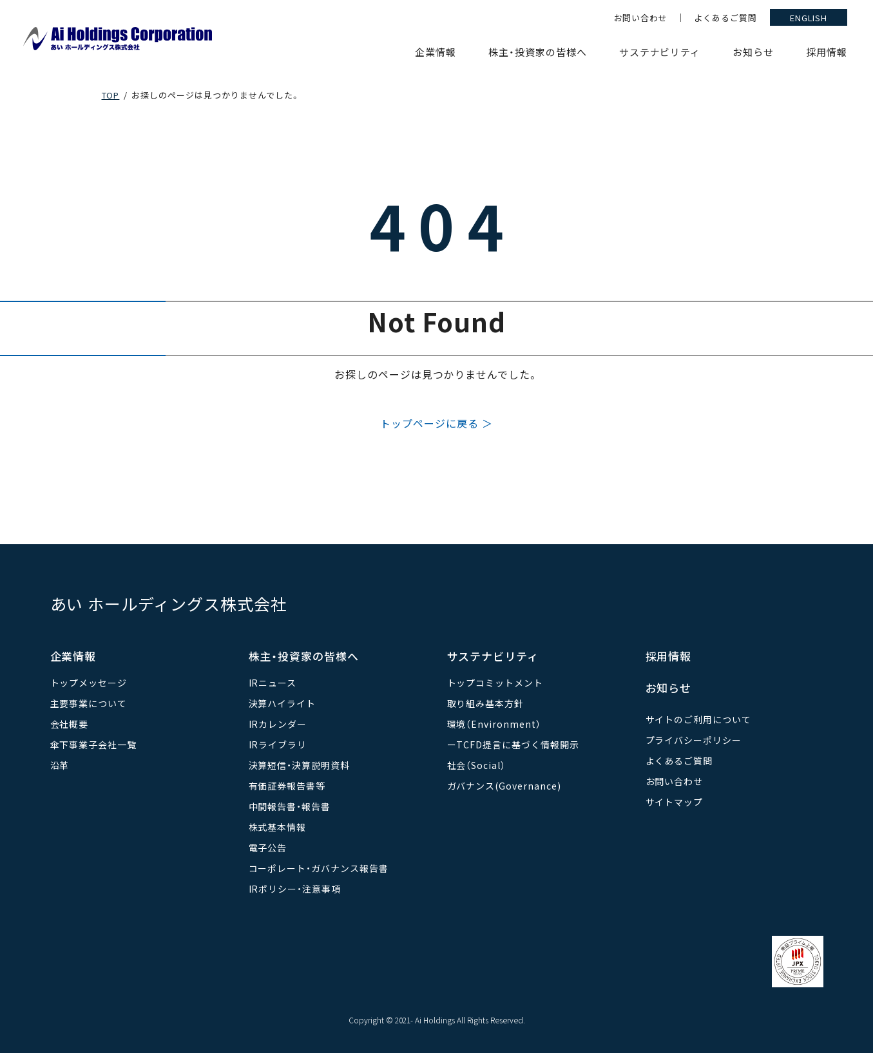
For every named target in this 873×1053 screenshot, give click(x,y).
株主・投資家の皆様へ (537, 52)
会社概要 (69, 723)
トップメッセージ (89, 682)
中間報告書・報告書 (290, 806)
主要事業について (89, 703)
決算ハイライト (282, 703)
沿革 (60, 765)
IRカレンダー (278, 723)
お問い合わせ (641, 18)
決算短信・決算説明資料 (299, 765)
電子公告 (268, 847)
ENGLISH (809, 18)
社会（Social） (476, 765)
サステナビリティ (660, 52)
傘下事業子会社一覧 (93, 744)
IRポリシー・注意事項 (295, 888)
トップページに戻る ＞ (436, 423)
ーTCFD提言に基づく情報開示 (513, 744)
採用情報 (826, 52)
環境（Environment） (494, 723)
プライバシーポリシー (694, 740)
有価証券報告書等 (287, 785)
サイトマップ (675, 801)
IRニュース (273, 682)
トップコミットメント (495, 682)
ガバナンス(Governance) (504, 785)
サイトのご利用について (699, 719)
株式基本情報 (278, 827)
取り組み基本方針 (485, 703)
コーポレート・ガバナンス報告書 (319, 868)
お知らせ (753, 52)
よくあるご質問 (725, 18)
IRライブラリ (278, 744)
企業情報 (435, 52)
